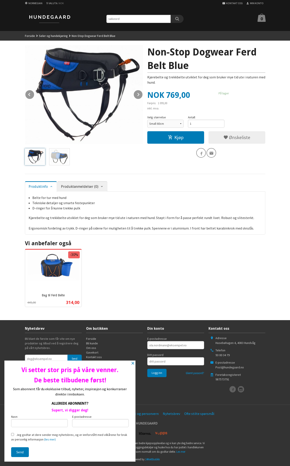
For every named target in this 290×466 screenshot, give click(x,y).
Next (142, 94)
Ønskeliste (236, 137)
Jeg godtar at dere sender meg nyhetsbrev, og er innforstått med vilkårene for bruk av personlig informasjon (69, 437)
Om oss (91, 348)
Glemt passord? (195, 373)
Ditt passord (155, 355)
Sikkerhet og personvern (140, 413)
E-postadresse (157, 339)
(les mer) (50, 439)
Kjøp (176, 137)
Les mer (180, 452)
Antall (191, 117)
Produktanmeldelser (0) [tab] (79, 187)
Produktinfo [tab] (38, 187)
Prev (34, 94)
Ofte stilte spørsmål (199, 413)
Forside (30, 36)
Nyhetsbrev (171, 413)
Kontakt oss (94, 357)
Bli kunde (92, 343)
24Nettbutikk (152, 459)
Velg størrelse (156, 117)
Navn (39, 421)
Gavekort (92, 352)
